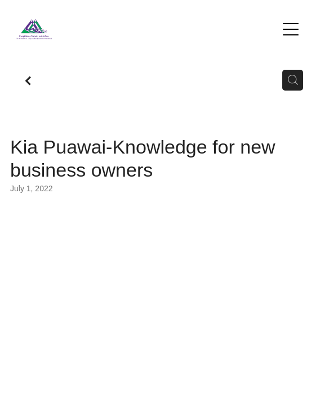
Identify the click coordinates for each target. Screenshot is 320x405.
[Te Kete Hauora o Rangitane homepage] (146, 29)
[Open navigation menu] (290, 29)
